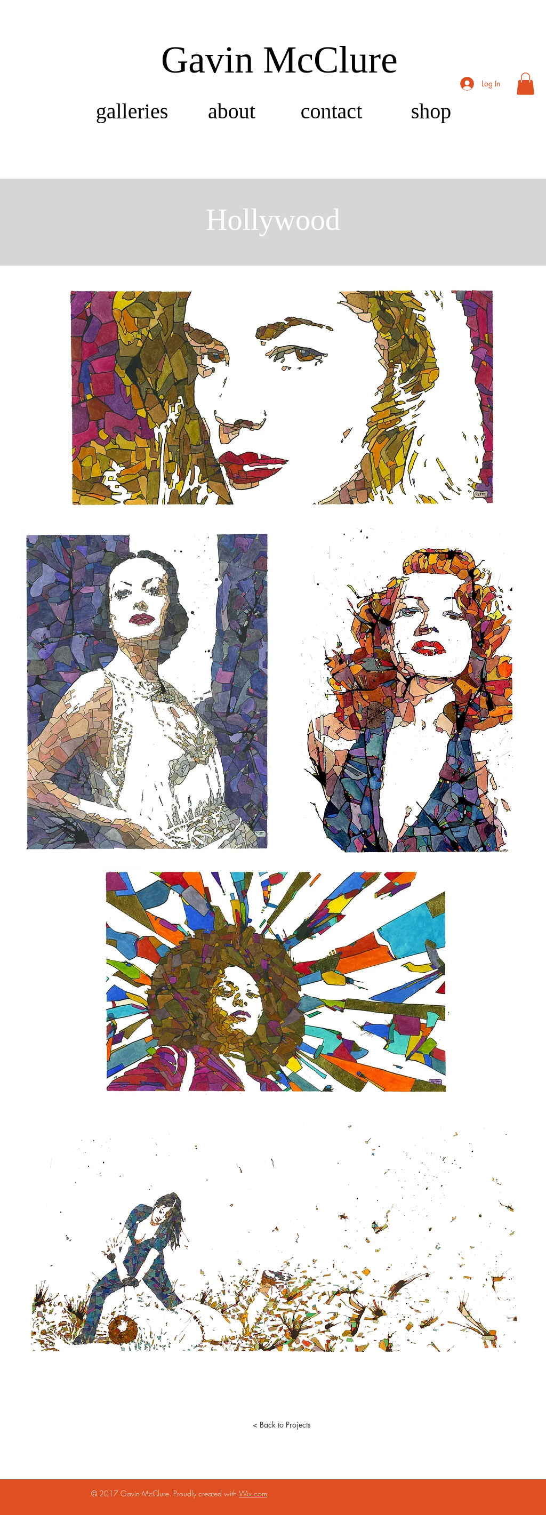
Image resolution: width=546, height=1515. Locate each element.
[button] (525, 84)
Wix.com (253, 1493)
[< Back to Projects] (281, 1424)
